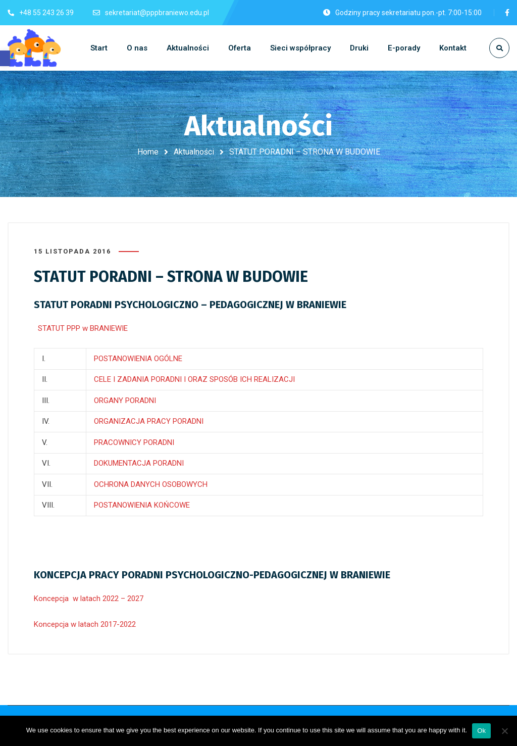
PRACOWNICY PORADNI (134, 442)
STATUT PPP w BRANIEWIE (81, 328)
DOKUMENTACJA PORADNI (139, 463)
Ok (481, 730)
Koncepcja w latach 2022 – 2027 (88, 598)
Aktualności (194, 152)
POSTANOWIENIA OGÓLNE (138, 358)
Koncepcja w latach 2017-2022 (85, 624)
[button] (5, 58)
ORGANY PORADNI (125, 400)
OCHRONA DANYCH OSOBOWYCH (151, 484)
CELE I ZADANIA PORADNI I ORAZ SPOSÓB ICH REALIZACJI (194, 379)
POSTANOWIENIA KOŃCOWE (142, 505)
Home (148, 152)
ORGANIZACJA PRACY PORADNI (148, 421)
